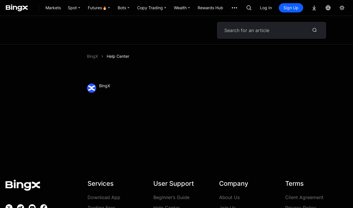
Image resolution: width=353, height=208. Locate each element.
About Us (229, 197)
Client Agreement (304, 197)
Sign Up (291, 7)
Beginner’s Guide (171, 197)
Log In (266, 7)
